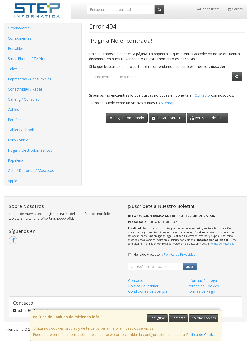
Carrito (235, 9)
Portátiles (16, 48)
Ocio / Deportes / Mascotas (31, 170)
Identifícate (208, 9)
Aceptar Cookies (204, 318)
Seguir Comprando (126, 117)
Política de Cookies (201, 334)
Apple (12, 180)
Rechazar (178, 318)
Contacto (202, 95)
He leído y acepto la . (165, 254)
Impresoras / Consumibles (29, 79)
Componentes (19, 38)
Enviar (190, 266)
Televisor (15, 68)
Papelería (15, 160)
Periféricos (16, 119)
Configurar (157, 318)
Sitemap (167, 102)
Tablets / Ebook (21, 129)
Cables (13, 109)
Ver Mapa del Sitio (207, 117)
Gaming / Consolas (23, 99)
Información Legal (203, 280)
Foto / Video (18, 140)
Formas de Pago (201, 291)
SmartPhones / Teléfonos (29, 58)
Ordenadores (19, 28)
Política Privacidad (143, 286)
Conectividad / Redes (25, 89)
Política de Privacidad (222, 243)
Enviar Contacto (167, 117)
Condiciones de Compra (148, 291)
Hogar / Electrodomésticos (30, 150)
